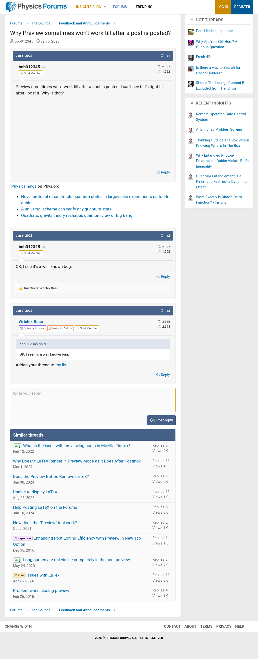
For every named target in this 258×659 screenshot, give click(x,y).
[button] (105, 7)
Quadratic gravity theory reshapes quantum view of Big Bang (76, 217)
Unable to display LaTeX (35, 493)
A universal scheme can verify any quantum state (66, 210)
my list (61, 366)
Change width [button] (23, 628)
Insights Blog (88, 7)
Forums (120, 7)
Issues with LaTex (43, 577)
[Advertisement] (93, 133)
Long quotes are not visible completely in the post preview (76, 561)
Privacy (219, 628)
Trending (144, 7)
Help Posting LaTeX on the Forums (45, 509)
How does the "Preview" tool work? (45, 524)
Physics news (24, 187)
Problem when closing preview (41, 592)
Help (234, 628)
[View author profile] (60, 330)
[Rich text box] (93, 402)
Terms (201, 628)
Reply (165, 174)
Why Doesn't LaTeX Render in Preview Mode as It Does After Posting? (77, 462)
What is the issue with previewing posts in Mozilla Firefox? (76, 447)
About (186, 628)
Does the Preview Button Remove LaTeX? (51, 478)
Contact (167, 628)
